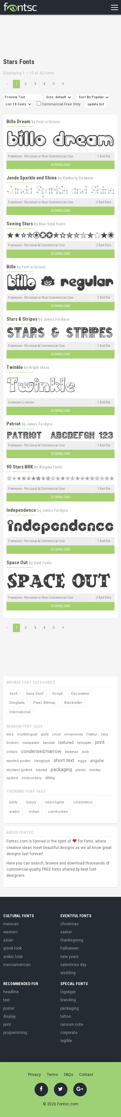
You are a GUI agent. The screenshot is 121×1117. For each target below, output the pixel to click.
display (9, 1016)
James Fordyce (56, 319)
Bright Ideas (39, 367)
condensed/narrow (41, 751)
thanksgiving (71, 940)
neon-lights (54, 802)
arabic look (13, 956)
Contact (86, 1074)
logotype (68, 992)
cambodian (58, 812)
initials (11, 752)
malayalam (30, 743)
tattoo (65, 1016)
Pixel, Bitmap (44, 703)
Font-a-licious (48, 122)
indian (34, 812)
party (13, 802)
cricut (56, 734)
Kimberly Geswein (78, 178)
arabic (14, 812)
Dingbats (17, 703)
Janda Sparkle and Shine (31, 178)
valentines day (73, 964)
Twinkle (14, 367)
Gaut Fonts (43, 563)
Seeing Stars (19, 224)
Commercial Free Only (58, 104)
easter (66, 932)
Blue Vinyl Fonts (52, 224)
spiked (12, 778)
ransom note (71, 1024)
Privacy (34, 1074)
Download (60, 164)
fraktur (91, 734)
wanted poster (18, 761)
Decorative (80, 694)
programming (15, 1032)
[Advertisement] (54, 37)
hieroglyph (42, 761)
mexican (11, 924)
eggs (82, 761)
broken (12, 743)
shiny (50, 777)
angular (97, 760)
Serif (13, 694)
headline (11, 992)
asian (8, 940)
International (20, 712)
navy (104, 734)
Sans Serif (35, 694)
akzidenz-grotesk (19, 770)
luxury (31, 802)
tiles (10, 734)
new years (69, 956)
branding (68, 1000)
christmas (69, 924)
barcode (49, 743)
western (10, 932)
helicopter (84, 743)
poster (9, 1008)
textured (66, 742)
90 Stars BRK (19, 467)
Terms (52, 1074)
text (6, 1000)
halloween (69, 948)
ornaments (73, 734)
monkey (95, 770)
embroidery (32, 778)
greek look (12, 948)
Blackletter (73, 703)
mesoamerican (17, 964)
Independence (21, 510)
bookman (71, 752)
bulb (85, 752)
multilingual (27, 734)
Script (57, 694)
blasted (41, 770)
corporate (68, 1032)
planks (81, 770)
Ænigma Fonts (50, 467)
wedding (68, 973)
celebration (83, 802)
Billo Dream (18, 121)
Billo (11, 267)
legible (66, 1040)
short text (64, 760)
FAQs (68, 1074)
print (100, 742)
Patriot (13, 424)
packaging (61, 769)
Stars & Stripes (21, 319)
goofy (45, 734)
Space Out (17, 562)
